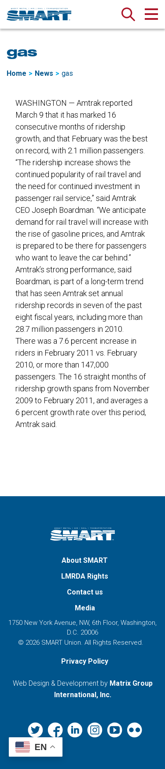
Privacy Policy (84, 661)
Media (85, 608)
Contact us (85, 592)
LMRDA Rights (84, 576)
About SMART (85, 560)
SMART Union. (62, 642)
